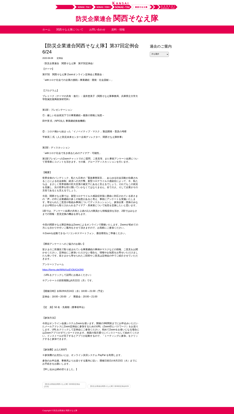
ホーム (46, 29)
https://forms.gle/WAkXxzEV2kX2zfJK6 (63, 269)
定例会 (60, 58)
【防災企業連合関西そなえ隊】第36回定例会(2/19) (62, 385)
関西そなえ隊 (117, 18)
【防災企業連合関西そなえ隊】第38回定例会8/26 (109, 386)
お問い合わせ (97, 29)
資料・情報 (118, 29)
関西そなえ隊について (69, 29)
